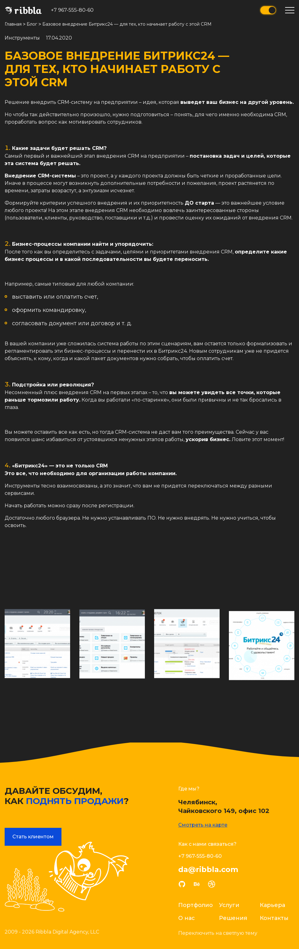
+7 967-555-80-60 (72, 10)
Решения (233, 917)
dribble (211, 883)
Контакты (274, 917)
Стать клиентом (33, 836)
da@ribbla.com (208, 869)
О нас (186, 917)
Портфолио (195, 904)
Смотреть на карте (202, 825)
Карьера (272, 904)
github (182, 883)
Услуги (229, 904)
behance (196, 883)
